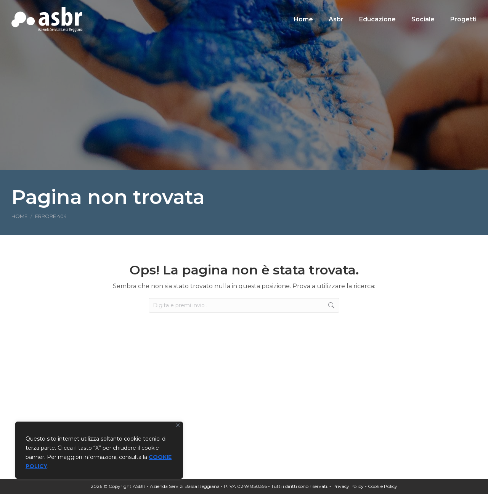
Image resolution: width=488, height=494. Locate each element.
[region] (99, 450)
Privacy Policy (348, 486)
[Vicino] (178, 425)
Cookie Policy (382, 486)
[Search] (423, 7)
